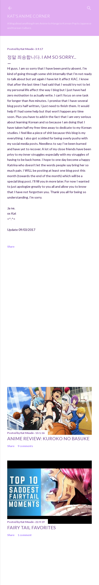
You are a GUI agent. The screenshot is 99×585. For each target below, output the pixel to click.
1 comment (25, 535)
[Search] (89, 7)
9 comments (25, 446)
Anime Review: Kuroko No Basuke (48, 438)
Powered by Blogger (49, 563)
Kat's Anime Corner (28, 16)
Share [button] (10, 246)
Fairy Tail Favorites (31, 527)
